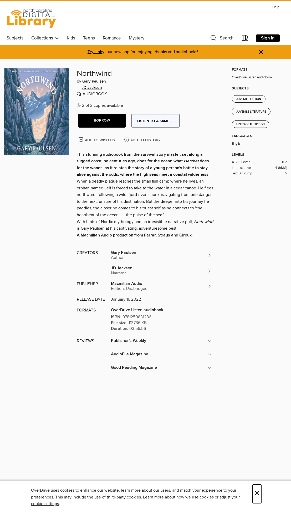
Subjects (15, 38)
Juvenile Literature (251, 112)
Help (275, 7)
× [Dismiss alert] (261, 52)
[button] (221, 39)
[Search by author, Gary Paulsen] (161, 255)
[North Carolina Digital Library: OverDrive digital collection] (31, 18)
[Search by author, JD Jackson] (161, 271)
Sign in (268, 38)
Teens (89, 38)
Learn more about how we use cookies (178, 497)
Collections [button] (45, 38)
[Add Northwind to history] (143, 140)
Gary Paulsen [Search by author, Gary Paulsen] (94, 81)
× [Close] (257, 494)
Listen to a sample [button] (155, 121)
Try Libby (96, 52)
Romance (112, 38)
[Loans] (245, 39)
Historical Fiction (250, 124)
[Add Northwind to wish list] (98, 140)
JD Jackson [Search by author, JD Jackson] (92, 87)
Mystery (136, 38)
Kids (71, 38)
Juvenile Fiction (248, 99)
